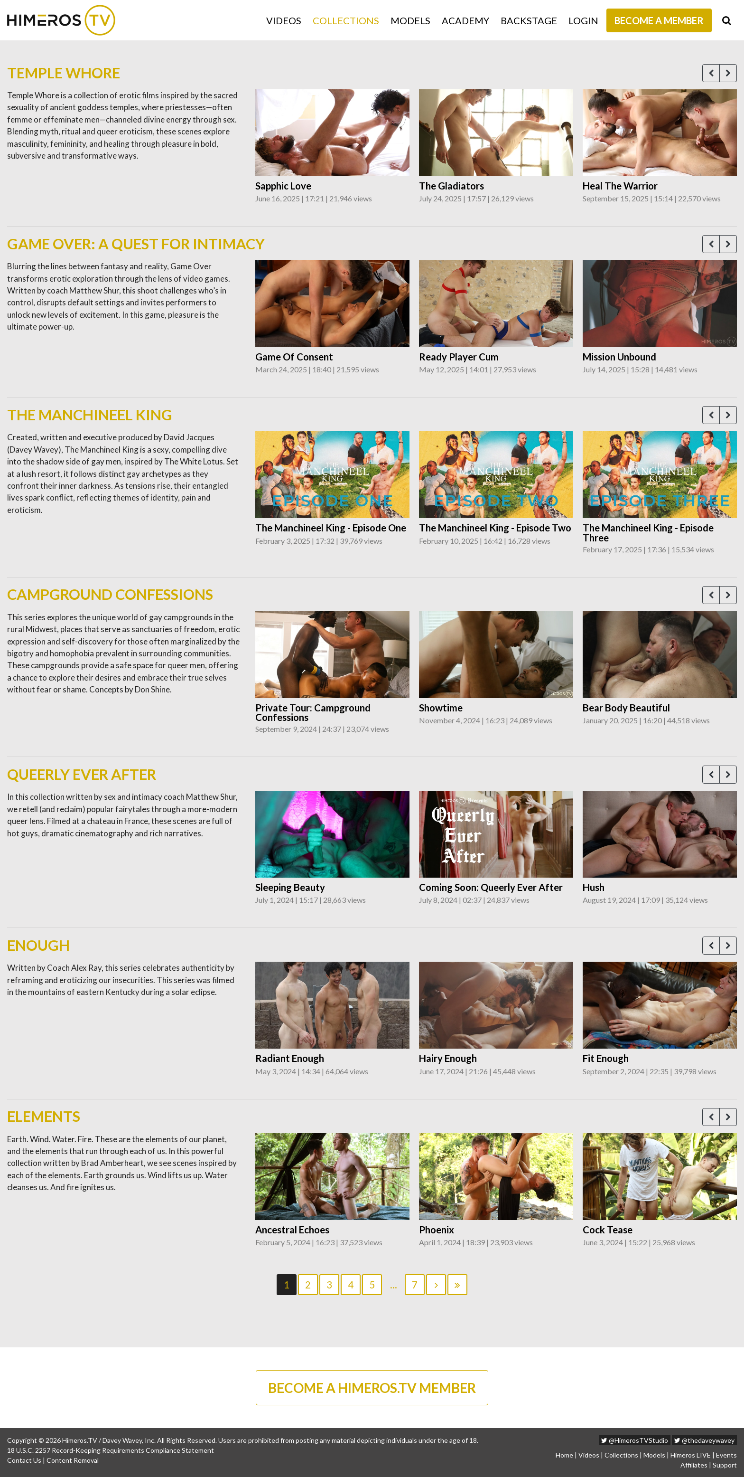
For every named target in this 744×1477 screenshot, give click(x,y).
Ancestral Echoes (292, 1229)
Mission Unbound (619, 356)
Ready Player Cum (459, 356)
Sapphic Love (283, 185)
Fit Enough (606, 1058)
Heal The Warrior (620, 185)
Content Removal (72, 1460)
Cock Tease (607, 1229)
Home (564, 1455)
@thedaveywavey (704, 1440)
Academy (465, 20)
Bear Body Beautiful (626, 707)
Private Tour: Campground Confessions (313, 712)
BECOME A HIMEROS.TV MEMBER (372, 1388)
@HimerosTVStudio (634, 1440)
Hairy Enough (448, 1058)
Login (583, 20)
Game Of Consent (294, 356)
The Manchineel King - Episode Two (495, 527)
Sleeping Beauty (290, 887)
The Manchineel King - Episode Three (648, 532)
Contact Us (24, 1460)
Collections (346, 20)
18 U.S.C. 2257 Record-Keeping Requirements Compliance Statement (110, 1450)
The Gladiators (451, 185)
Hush (593, 887)
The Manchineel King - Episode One (330, 527)
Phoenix (436, 1229)
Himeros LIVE (690, 1455)
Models (410, 20)
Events (726, 1455)
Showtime (441, 707)
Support (725, 1465)
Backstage (529, 20)
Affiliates (693, 1465)
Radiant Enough (289, 1058)
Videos (283, 20)
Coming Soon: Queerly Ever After (491, 887)
